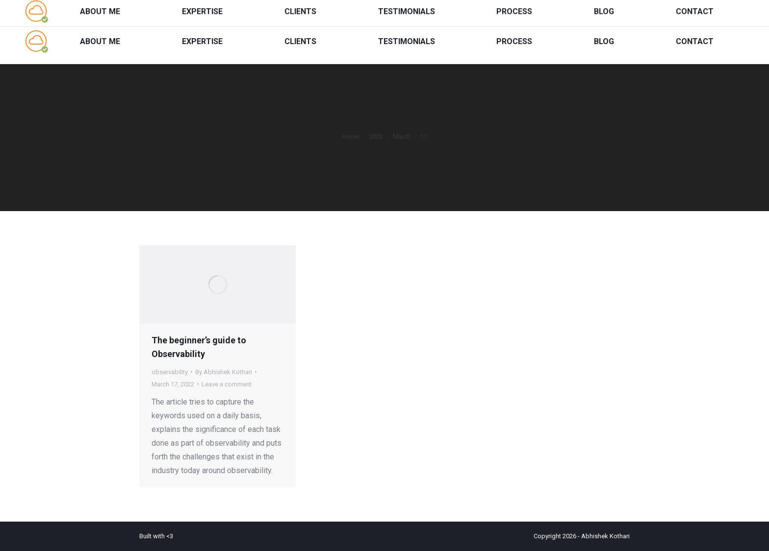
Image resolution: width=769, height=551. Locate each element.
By (223, 372)
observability (170, 372)
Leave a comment (227, 384)
